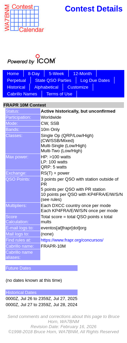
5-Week (56, 73)
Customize (77, 87)
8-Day (34, 73)
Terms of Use (59, 93)
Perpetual (16, 80)
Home (13, 73)
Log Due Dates (95, 80)
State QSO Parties (53, 80)
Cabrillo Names (22, 93)
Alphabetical (46, 87)
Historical (16, 87)
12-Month (82, 73)
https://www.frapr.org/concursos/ (72, 240)
